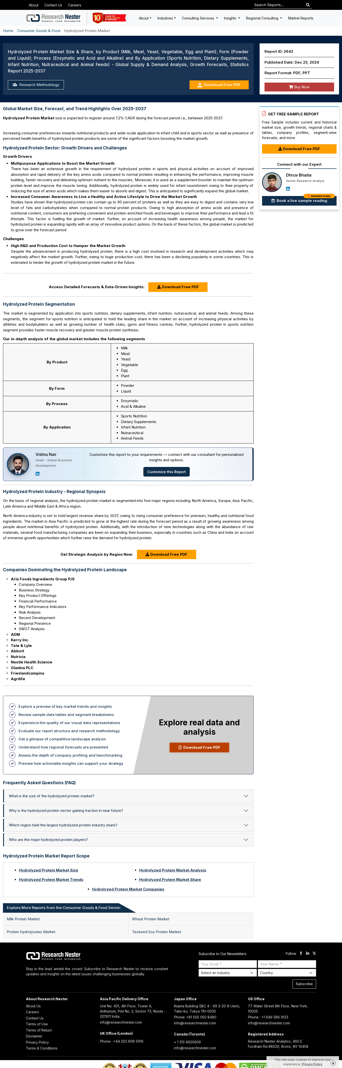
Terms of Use (37, 1024)
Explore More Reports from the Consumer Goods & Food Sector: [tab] (64, 907)
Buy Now (299, 87)
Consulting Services (198, 18)
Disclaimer (34, 1036)
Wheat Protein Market (150, 919)
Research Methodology (36, 84)
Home (8, 30)
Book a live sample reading (303, 199)
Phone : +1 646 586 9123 (268, 1017)
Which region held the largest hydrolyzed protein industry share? (63, 825)
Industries (165, 18)
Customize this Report (166, 472)
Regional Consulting (262, 18)
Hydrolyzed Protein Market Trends (51, 879)
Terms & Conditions (41, 1048)
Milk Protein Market (23, 919)
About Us (33, 1006)
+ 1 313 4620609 (187, 1042)
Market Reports (300, 18)
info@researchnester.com (121, 1022)
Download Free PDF (219, 85)
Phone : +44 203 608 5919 (121, 1041)
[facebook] (301, 954)
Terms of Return (39, 1030)
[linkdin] (307, 954)
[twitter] (314, 954)
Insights (230, 18)
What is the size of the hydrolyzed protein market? (51, 796)
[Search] (307, 5)
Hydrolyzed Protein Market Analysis (172, 870)
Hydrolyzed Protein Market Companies (128, 889)
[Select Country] (287, 973)
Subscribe (304, 983)
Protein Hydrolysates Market (31, 931)
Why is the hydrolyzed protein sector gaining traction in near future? (66, 810)
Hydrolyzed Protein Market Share (170, 879)
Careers (74, 5)
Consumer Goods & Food (38, 30)
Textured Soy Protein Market (156, 931)
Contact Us (53, 5)
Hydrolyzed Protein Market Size (48, 870)
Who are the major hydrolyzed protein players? (48, 839)
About (33, 5)
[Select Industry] (228, 973)
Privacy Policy (37, 1042)
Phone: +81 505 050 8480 (195, 1017)
